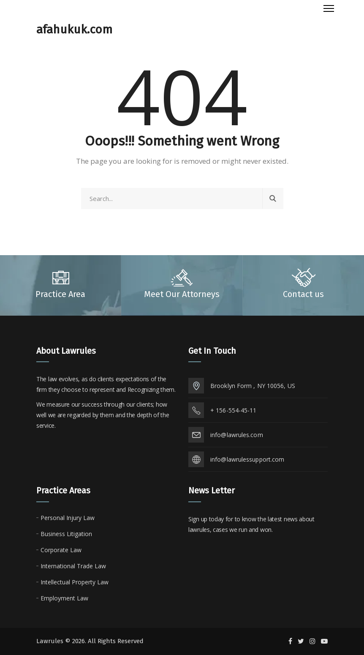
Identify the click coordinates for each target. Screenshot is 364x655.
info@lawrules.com (236, 435)
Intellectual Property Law (75, 582)
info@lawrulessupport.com (247, 459)
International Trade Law (73, 566)
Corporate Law (61, 550)
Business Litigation (66, 534)
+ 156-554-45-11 (233, 410)
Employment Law (64, 598)
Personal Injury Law (68, 518)
